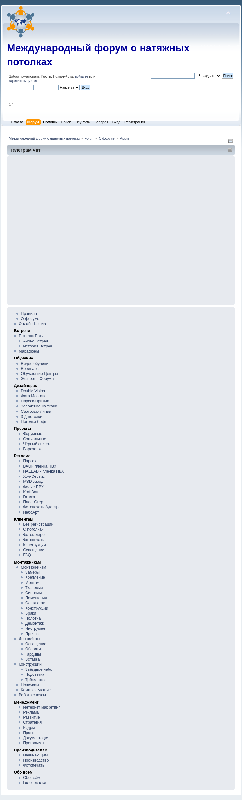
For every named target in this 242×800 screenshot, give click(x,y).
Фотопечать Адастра (41, 507)
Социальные (34, 439)
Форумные (32, 433)
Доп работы (29, 639)
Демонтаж (34, 623)
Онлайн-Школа (32, 324)
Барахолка (33, 449)
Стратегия (32, 722)
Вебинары (30, 368)
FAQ (27, 555)
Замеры (32, 572)
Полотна (33, 618)
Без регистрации (38, 524)
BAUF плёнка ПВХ (39, 466)
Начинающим (35, 755)
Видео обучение (35, 363)
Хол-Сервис (34, 476)
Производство (36, 760)
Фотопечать (33, 540)
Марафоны (29, 351)
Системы (33, 593)
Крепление (35, 577)
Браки (30, 613)
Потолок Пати (31, 336)
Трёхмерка (35, 680)
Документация (36, 738)
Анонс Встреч (35, 341)
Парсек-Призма (35, 401)
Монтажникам (33, 567)
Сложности (35, 603)
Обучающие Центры (39, 373)
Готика (29, 497)
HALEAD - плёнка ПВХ (43, 471)
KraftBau (30, 492)
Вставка (32, 659)
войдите (81, 76)
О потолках (33, 529)
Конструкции (34, 545)
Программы (33, 743)
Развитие (31, 717)
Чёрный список (36, 444)
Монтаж (32, 583)
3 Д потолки (31, 416)
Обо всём (31, 777)
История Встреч (37, 346)
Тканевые (34, 588)
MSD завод (33, 481)
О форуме (30, 319)
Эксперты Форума (37, 379)
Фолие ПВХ (33, 487)
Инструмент (36, 628)
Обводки (33, 649)
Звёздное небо (38, 669)
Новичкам (30, 685)
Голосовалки (34, 782)
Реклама (31, 712)
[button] (11, 95)
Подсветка (34, 674)
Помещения (36, 598)
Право (28, 733)
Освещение (33, 550)
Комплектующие (36, 690)
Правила (29, 314)
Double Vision (33, 391)
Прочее (32, 634)
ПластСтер (33, 502)
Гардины (33, 654)
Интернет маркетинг (41, 707)
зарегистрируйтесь (24, 81)
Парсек (29, 461)
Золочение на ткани (39, 406)
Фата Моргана (34, 396)
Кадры (29, 728)
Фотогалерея (35, 535)
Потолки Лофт (34, 421)
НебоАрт (31, 512)
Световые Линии (36, 411)
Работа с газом (32, 695)
